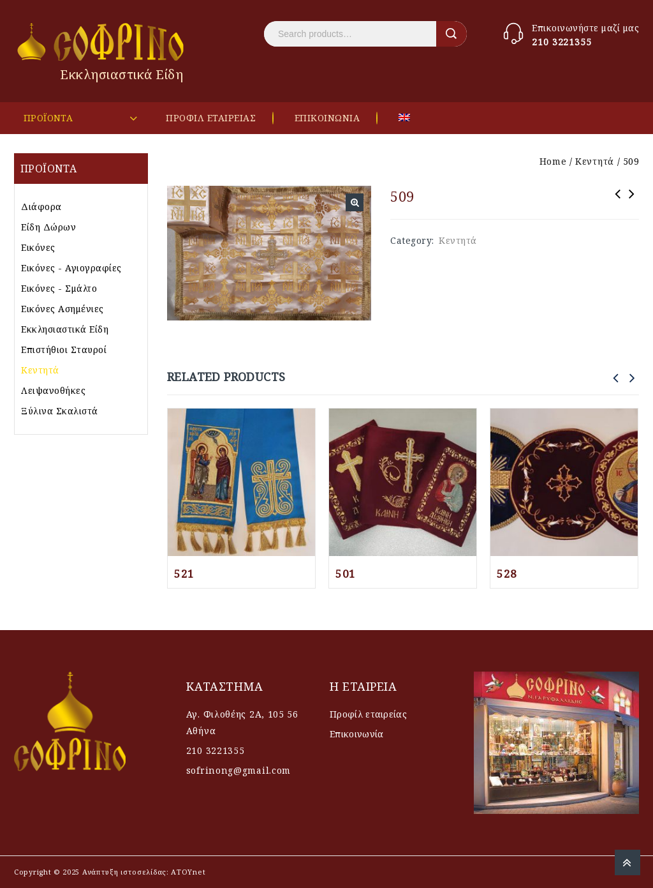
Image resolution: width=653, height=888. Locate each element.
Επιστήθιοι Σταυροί (63, 349)
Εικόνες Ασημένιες (62, 309)
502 (632, 202)
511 (618, 202)
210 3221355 (562, 42)
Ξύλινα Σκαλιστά (59, 411)
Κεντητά (594, 161)
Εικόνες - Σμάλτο (59, 288)
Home (553, 161)
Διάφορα (41, 206)
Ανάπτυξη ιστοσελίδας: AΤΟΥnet (142, 872)
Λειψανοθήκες (53, 390)
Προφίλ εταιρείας (368, 714)
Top (627, 862)
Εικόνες (38, 247)
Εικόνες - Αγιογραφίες (71, 268)
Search (451, 34)
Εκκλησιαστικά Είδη (64, 329)
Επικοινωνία (356, 734)
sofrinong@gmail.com (238, 770)
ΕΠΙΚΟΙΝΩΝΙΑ (327, 118)
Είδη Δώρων (48, 227)
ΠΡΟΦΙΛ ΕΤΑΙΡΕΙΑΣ (211, 118)
